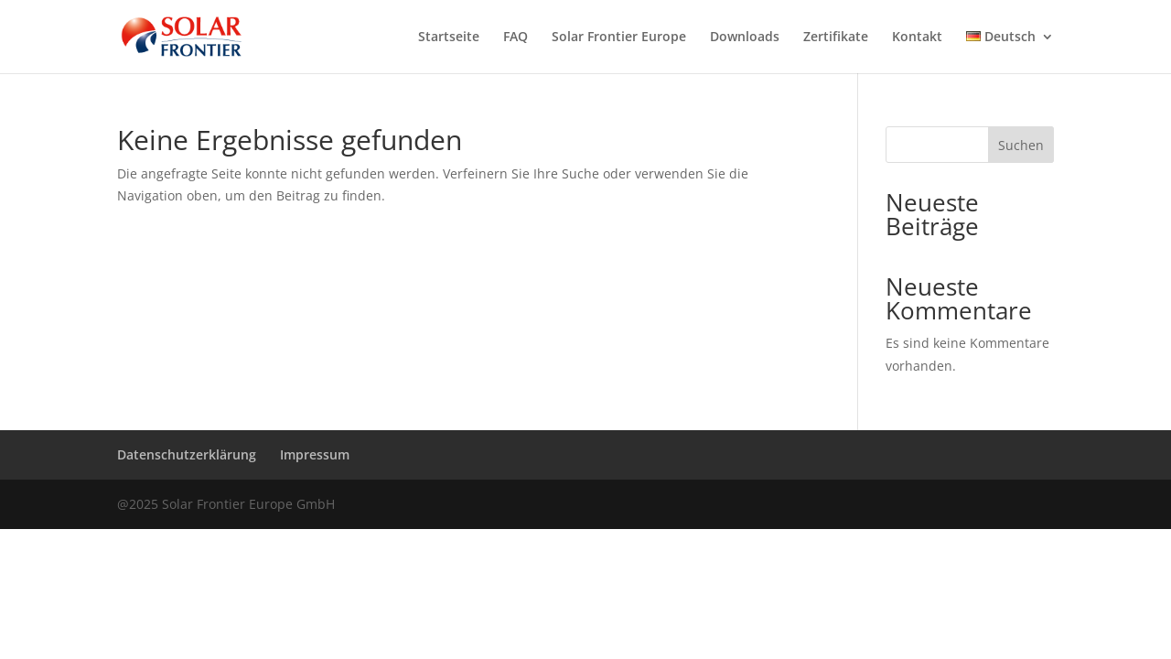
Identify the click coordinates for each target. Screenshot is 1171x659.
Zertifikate (835, 37)
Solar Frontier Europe (619, 37)
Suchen (1021, 145)
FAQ (515, 37)
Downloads (744, 37)
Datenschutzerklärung (186, 454)
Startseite (448, 37)
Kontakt (917, 37)
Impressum (314, 454)
